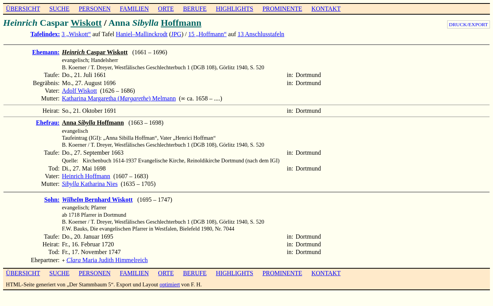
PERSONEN (95, 8)
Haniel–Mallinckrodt (142, 34)
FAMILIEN (134, 8)
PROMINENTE (282, 8)
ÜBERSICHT (23, 8)
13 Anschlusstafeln (261, 34)
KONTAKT (325, 8)
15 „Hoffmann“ (207, 34)
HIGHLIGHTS (234, 8)
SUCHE (59, 8)
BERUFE (194, 8)
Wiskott (86, 23)
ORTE (166, 8)
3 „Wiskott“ (76, 34)
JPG (176, 34)
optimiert (169, 284)
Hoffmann (181, 23)
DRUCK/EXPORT (468, 24)
